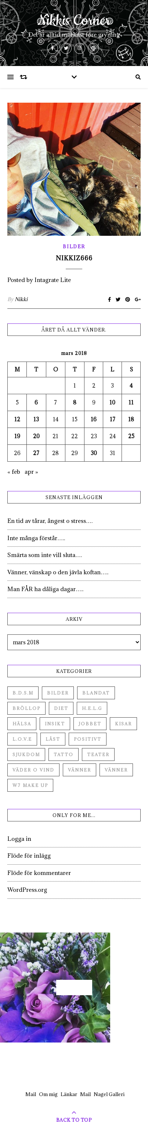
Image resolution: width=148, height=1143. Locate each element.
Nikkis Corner (74, 21)
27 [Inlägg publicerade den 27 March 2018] (36, 453)
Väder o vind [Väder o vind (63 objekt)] (33, 770)
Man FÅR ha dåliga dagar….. (45, 589)
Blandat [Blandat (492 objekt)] (96, 693)
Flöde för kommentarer (39, 872)
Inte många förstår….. (36, 538)
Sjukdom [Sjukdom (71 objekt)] (26, 754)
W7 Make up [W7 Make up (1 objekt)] (30, 785)
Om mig (48, 1094)
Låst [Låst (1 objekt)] (53, 739)
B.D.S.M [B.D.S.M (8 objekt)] (22, 693)
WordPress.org (27, 889)
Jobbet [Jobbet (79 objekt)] (90, 723)
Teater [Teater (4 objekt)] (98, 754)
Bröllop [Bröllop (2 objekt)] (26, 708)
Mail (30, 1094)
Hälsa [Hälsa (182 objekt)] (21, 723)
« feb (13, 471)
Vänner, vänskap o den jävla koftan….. (57, 572)
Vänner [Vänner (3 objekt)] (116, 770)
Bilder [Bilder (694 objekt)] (58, 693)
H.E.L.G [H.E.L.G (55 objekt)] (92, 708)
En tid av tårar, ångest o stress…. (50, 520)
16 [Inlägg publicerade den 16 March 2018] (94, 419)
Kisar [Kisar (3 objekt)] (123, 723)
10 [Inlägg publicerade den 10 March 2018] (112, 402)
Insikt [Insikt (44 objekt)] (55, 723)
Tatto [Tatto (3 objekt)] (63, 754)
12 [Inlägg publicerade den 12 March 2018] (17, 419)
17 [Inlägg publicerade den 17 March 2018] (112, 419)
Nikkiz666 (74, 258)
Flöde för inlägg (29, 855)
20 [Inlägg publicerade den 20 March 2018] (36, 436)
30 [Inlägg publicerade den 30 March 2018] (94, 453)
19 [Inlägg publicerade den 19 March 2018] (17, 436)
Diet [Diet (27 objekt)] (61, 708)
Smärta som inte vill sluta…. (44, 554)
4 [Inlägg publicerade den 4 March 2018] (131, 385)
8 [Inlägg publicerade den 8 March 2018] (74, 402)
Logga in (19, 838)
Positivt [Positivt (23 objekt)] (87, 739)
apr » (31, 471)
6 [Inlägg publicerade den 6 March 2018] (36, 402)
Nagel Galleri (109, 1094)
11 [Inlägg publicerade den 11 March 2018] (131, 402)
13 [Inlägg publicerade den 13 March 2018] (36, 419)
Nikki (21, 299)
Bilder (74, 246)
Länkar (69, 1094)
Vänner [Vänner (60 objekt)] (79, 770)
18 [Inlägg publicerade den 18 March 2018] (131, 419)
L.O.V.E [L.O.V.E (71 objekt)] (22, 739)
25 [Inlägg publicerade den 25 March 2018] (131, 436)
